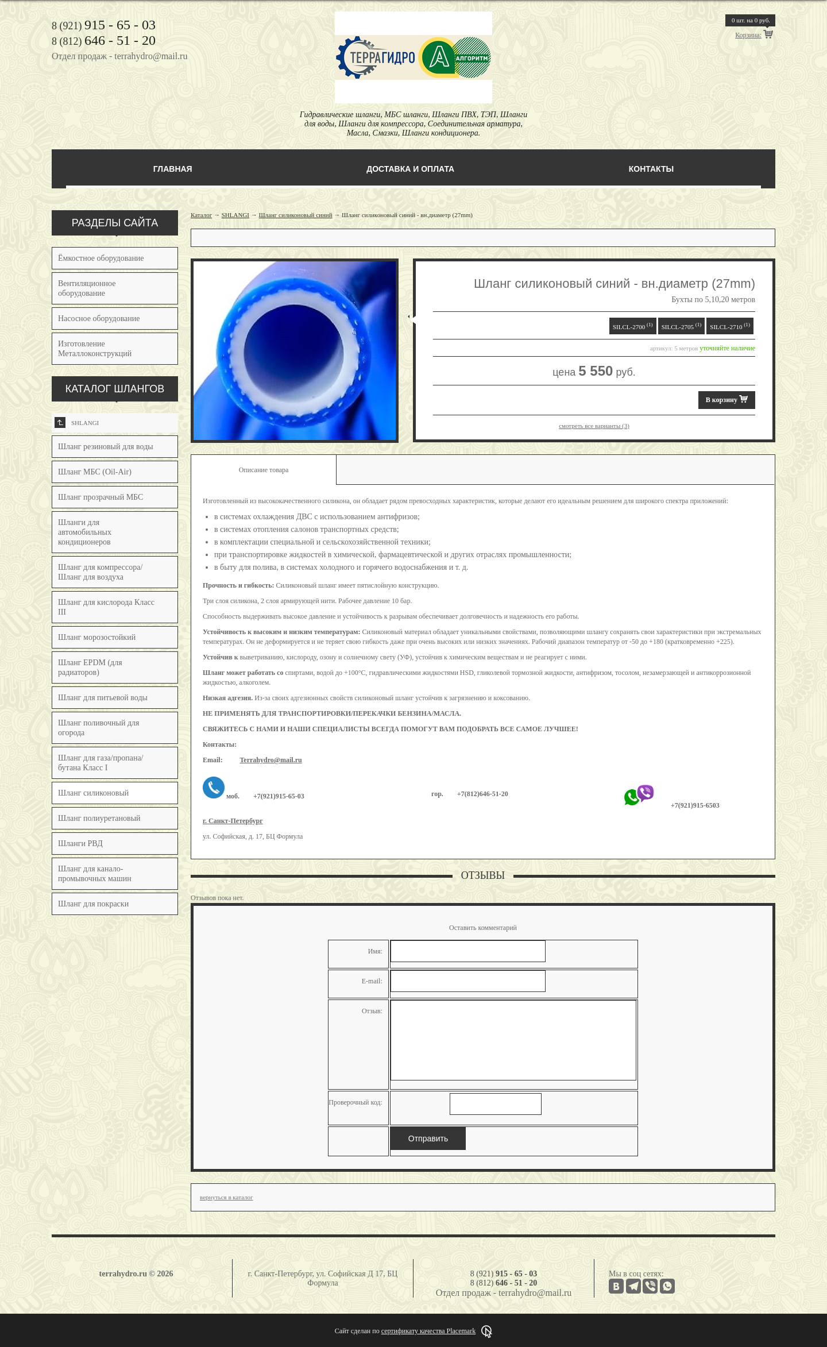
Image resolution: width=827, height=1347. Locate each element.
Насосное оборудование (99, 318)
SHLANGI (77, 422)
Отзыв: (372, 1011)
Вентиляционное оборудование (86, 288)
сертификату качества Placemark (428, 1331)
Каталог (201, 214)
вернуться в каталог (226, 1197)
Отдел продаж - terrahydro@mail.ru (119, 56)
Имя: (375, 951)
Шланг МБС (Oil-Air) (95, 472)
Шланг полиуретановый (99, 818)
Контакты (651, 168)
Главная (172, 168)
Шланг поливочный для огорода (98, 728)
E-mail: (372, 981)
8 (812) (104, 41)
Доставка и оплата (410, 168)
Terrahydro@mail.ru (270, 760)
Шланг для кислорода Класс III (106, 607)
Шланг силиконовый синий (296, 214)
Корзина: (748, 35)
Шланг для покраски (93, 904)
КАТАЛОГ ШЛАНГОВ (115, 389)
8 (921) (104, 26)
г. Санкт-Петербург (233, 821)
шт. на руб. (751, 20)
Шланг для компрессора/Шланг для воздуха (100, 572)
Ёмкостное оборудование (101, 258)
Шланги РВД (80, 843)
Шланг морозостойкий (97, 637)
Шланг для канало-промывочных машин (95, 873)
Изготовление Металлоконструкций (95, 348)
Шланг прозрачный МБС (100, 497)
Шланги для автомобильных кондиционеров (84, 532)
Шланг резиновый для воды (105, 446)
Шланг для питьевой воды (103, 697)
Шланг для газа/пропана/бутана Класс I (101, 763)
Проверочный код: (355, 1102)
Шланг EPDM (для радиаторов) (90, 667)
